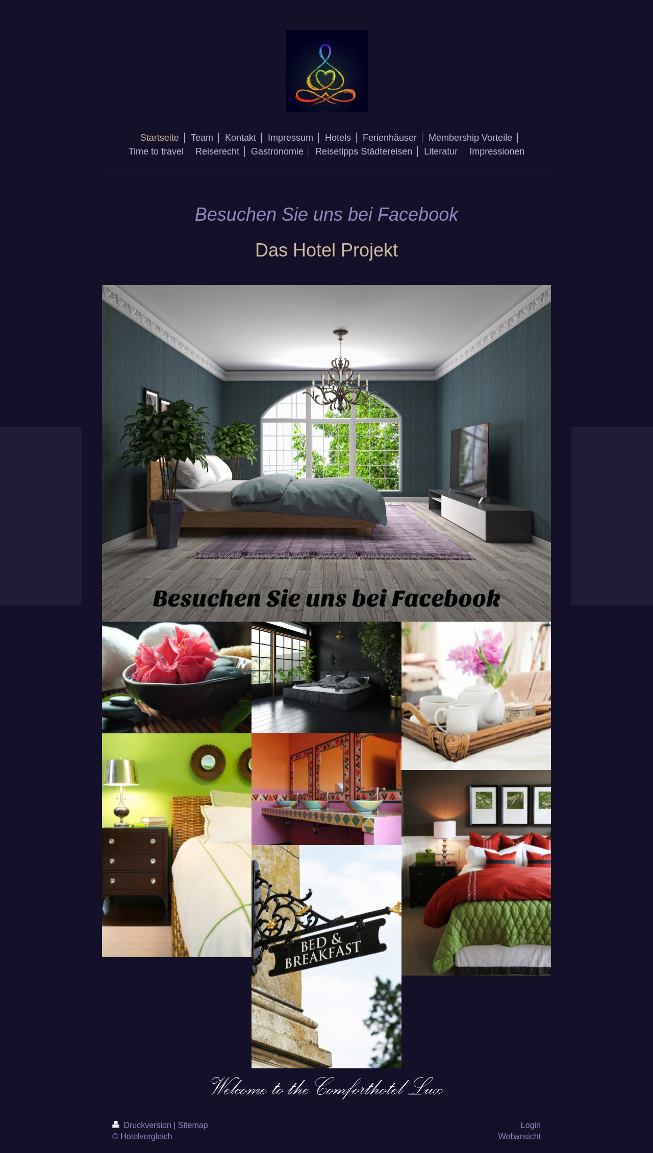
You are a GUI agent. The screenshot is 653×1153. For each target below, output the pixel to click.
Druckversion (142, 1125)
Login (531, 1125)
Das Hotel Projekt (326, 250)
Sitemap (193, 1125)
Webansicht (519, 1136)
